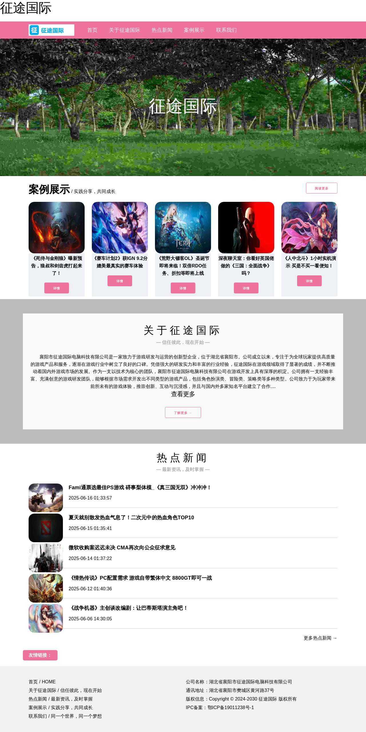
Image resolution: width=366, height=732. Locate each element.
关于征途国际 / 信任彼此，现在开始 (65, 690)
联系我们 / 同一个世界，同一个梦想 (65, 716)
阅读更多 (322, 188)
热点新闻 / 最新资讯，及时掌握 (61, 699)
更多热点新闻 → (320, 638)
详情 (56, 288)
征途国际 (25, 7)
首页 (92, 30)
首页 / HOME (42, 681)
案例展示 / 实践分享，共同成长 (61, 707)
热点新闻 (162, 30)
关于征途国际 (124, 30)
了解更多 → (183, 413)
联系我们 (226, 30)
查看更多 (183, 394)
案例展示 (194, 30)
